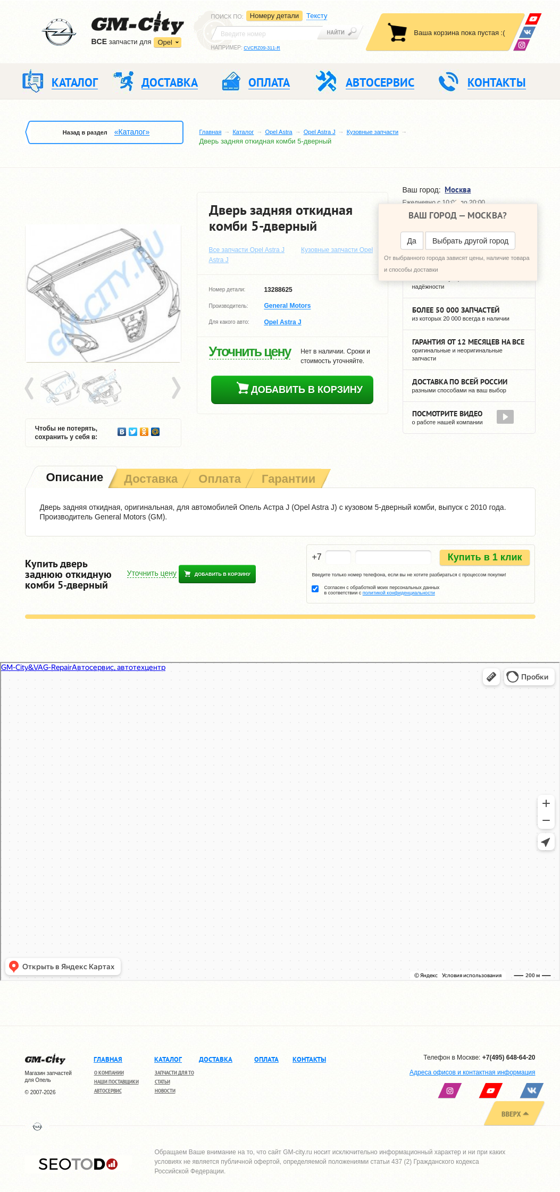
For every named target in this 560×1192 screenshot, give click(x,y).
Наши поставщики (116, 1082)
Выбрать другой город (470, 241)
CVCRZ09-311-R (262, 48)
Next (175, 388)
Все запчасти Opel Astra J (247, 250)
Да (411, 241)
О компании (109, 1073)
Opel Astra (278, 132)
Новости (165, 1091)
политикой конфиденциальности (399, 592)
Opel (164, 42)
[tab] (74, 478)
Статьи (162, 1082)
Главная (210, 132)
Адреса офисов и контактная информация (472, 1072)
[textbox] (267, 33)
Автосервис (108, 1091)
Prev (31, 388)
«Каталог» (131, 132)
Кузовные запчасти (373, 132)
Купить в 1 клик (485, 557)
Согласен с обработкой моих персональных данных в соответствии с (381, 590)
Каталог (243, 132)
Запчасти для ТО (174, 1073)
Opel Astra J (320, 132)
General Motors (287, 306)
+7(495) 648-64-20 (509, 1057)
